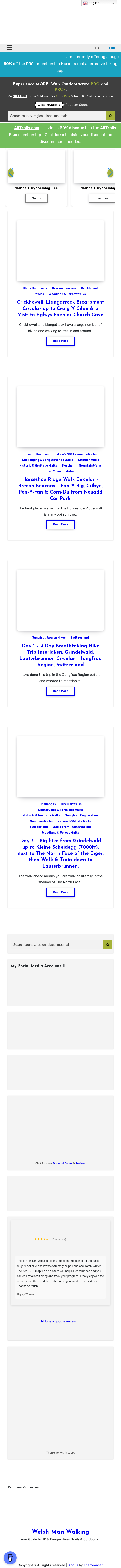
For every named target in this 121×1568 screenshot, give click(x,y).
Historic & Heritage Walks (38, 465)
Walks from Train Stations (72, 827)
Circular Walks (88, 460)
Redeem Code (76, 105)
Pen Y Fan (54, 471)
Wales (39, 294)
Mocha (36, 198)
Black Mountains (35, 288)
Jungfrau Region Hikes (49, 637)
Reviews (80, 1163)
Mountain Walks (90, 465)
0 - (105, 48)
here (59, 134)
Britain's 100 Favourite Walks (75, 454)
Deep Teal (102, 198)
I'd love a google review (58, 1321)
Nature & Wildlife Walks (74, 821)
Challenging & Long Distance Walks (47, 460)
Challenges (48, 804)
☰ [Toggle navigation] (9, 47)
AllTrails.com (26, 127)
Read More (60, 341)
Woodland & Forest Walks (67, 294)
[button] (110, 172)
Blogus (73, 1565)
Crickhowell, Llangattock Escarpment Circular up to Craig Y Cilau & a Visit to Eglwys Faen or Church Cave (60, 308)
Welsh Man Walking (60, 1532)
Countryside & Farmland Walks (60, 810)
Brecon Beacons (64, 288)
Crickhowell (89, 288)
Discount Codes (62, 1163)
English (91, 3)
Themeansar (93, 1565)
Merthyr (68, 465)
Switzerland (79, 637)
